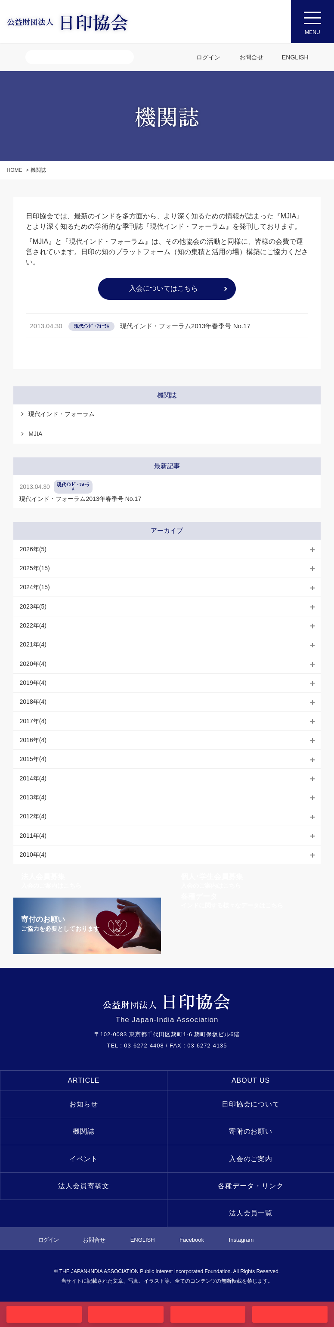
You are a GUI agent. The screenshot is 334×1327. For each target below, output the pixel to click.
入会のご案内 (251, 1158)
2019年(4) (32, 682)
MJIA (35, 433)
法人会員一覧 (251, 1213)
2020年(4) (32, 663)
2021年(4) (32, 644)
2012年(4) (32, 816)
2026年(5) (32, 549)
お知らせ (84, 1104)
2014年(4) (32, 778)
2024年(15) (34, 587)
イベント (84, 1158)
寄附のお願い (251, 1131)
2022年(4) (32, 625)
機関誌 (84, 1131)
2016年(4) (32, 740)
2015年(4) (32, 758)
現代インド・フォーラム (61, 413)
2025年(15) (34, 568)
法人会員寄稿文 (83, 1186)
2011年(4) (32, 835)
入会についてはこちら (163, 288)
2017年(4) (32, 721)
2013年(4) (32, 797)
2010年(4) (32, 854)
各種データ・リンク (251, 1186)
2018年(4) (32, 701)
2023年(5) (32, 606)
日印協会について (251, 1104)
